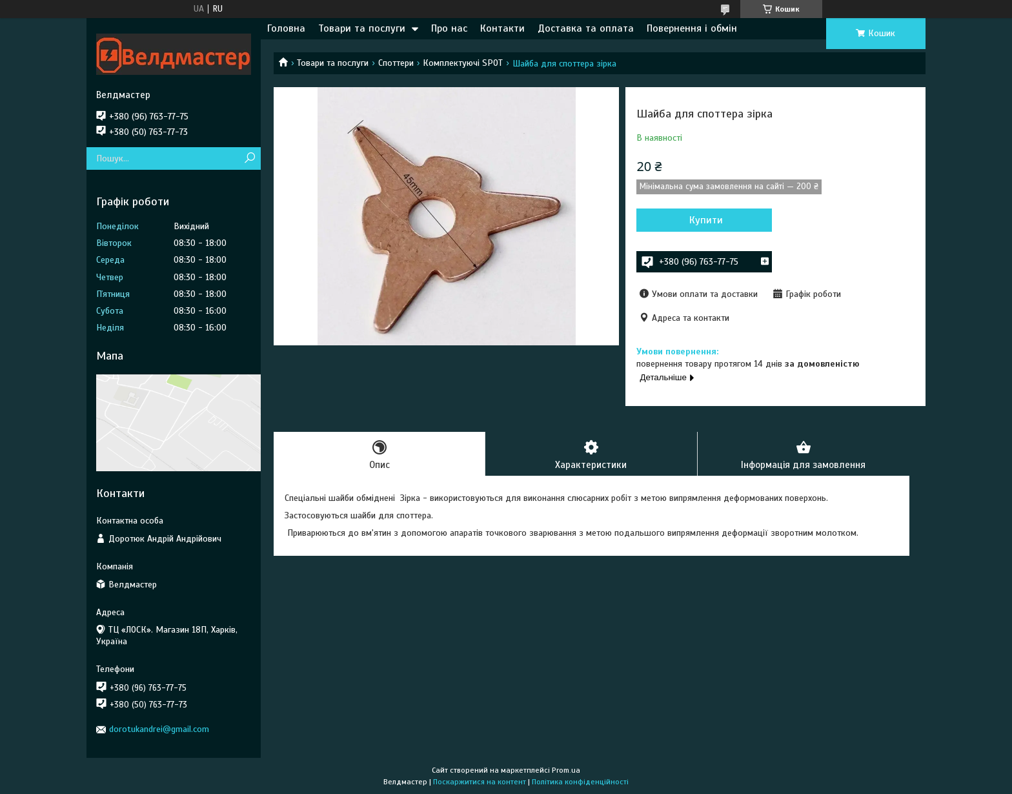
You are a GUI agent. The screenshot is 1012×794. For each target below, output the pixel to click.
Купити (706, 220)
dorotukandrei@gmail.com (159, 729)
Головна (286, 28)
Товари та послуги (361, 28)
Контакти (502, 28)
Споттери (396, 62)
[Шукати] (249, 158)
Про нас (449, 28)
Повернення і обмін (692, 28)
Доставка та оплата (586, 28)
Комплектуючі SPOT (463, 62)
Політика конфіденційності (580, 781)
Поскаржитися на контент (479, 781)
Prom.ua (566, 770)
